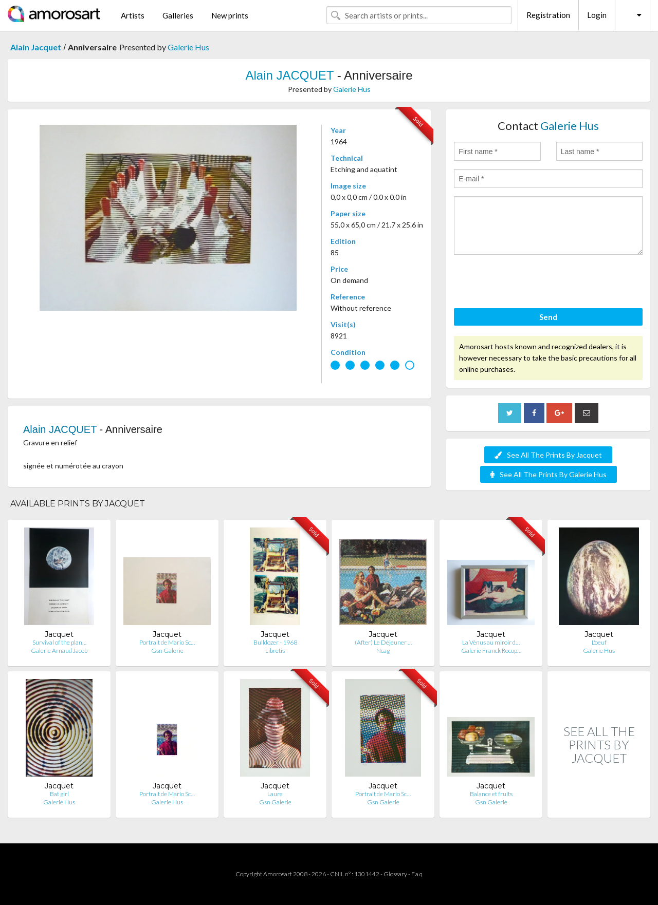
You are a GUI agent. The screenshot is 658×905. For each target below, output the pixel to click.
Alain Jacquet (35, 47)
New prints (229, 15)
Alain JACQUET (289, 75)
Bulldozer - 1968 (275, 642)
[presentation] (532, 283)
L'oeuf (599, 642)
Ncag (383, 650)
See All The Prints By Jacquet (548, 454)
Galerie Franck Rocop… (491, 650)
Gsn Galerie (167, 650)
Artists (132, 15)
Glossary (395, 874)
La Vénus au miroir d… (491, 642)
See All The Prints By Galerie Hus (548, 474)
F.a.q (417, 874)
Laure (275, 794)
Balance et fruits (491, 794)
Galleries (177, 15)
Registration (548, 15)
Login (597, 15)
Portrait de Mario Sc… (167, 642)
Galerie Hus (188, 47)
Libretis (275, 650)
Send (548, 317)
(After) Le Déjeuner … (383, 642)
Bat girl (59, 794)
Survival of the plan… (59, 642)
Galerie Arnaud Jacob (59, 650)
